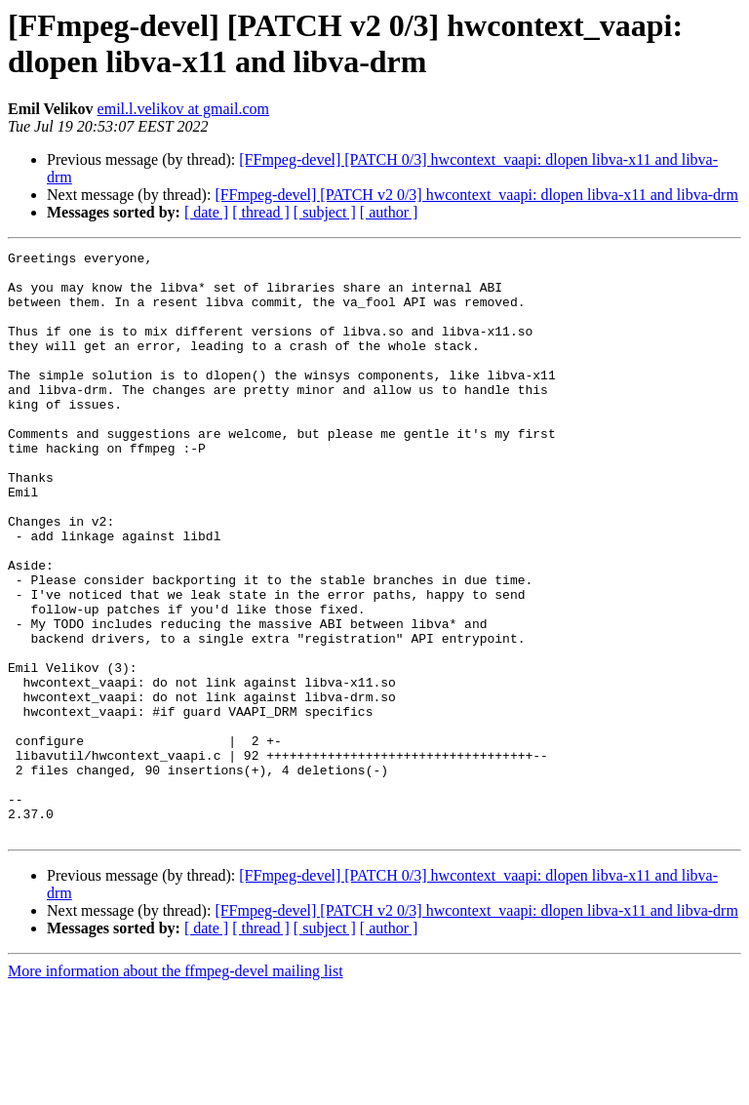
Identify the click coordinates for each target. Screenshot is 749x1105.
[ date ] (206, 212)
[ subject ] (325, 212)
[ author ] (389, 212)
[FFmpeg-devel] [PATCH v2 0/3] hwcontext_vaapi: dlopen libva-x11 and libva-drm (476, 194)
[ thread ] (261, 212)
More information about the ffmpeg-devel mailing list (175, 1088)
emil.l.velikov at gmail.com (183, 108)
